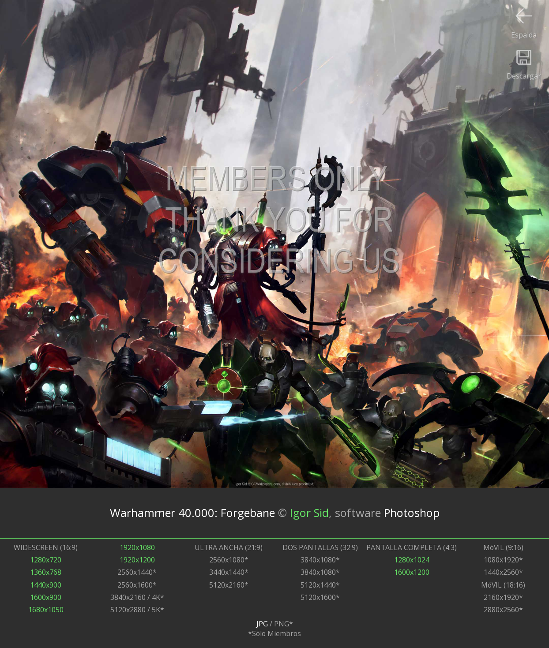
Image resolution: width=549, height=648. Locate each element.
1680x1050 (46, 609)
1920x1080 (137, 547)
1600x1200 (411, 572)
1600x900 (45, 597)
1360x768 (45, 572)
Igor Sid (309, 512)
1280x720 (45, 560)
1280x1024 (411, 560)
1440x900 (45, 585)
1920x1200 (137, 560)
